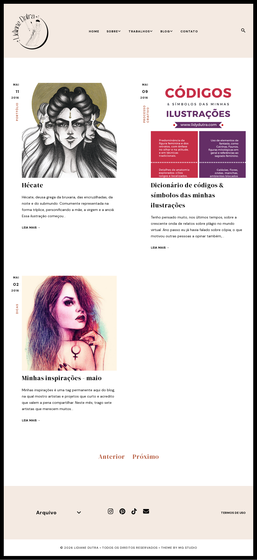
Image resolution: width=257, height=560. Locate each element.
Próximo (146, 456)
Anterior (111, 456)
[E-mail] (146, 511)
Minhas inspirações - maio (62, 378)
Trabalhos (140, 31)
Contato (189, 31)
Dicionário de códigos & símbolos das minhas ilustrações (187, 195)
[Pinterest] (122, 511)
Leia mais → (31, 228)
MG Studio (187, 548)
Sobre (114, 31)
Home (94, 31)
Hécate (32, 185)
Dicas (17, 309)
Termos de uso (233, 513)
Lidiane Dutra (86, 548)
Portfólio (17, 112)
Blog (166, 31)
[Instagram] (110, 511)
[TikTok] (134, 511)
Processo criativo (146, 114)
